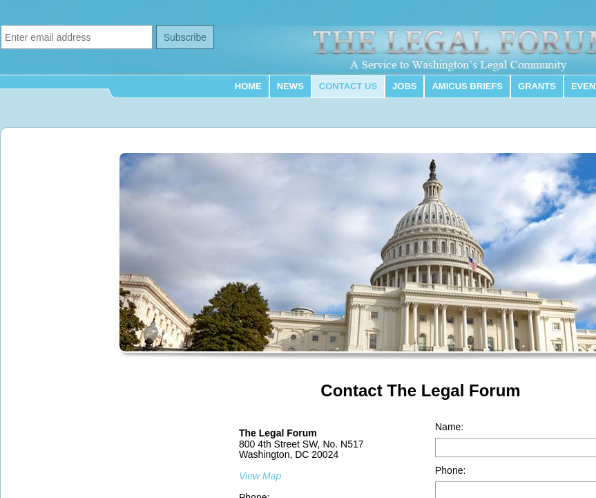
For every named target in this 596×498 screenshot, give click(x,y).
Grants (537, 86)
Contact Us (348, 86)
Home (248, 86)
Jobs (404, 86)
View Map (260, 475)
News (290, 86)
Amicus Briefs (467, 86)
